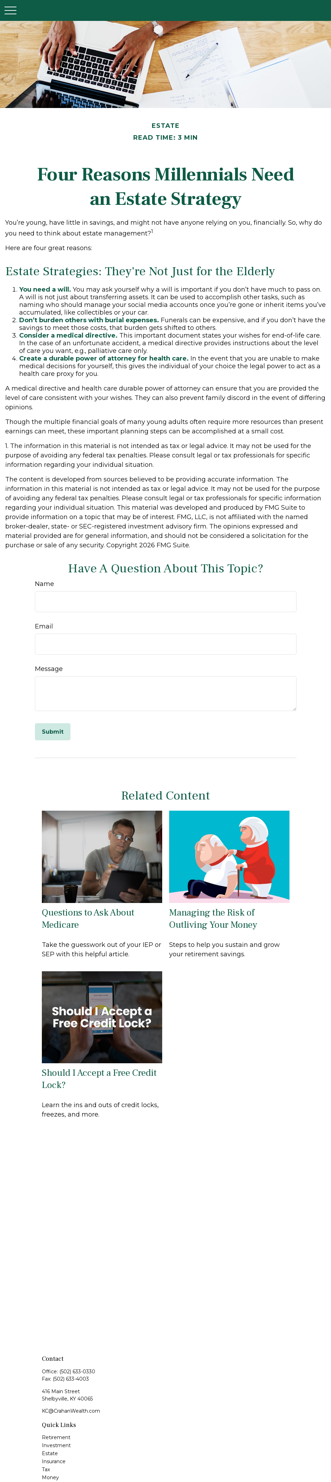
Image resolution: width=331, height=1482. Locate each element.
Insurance (54, 1461)
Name (44, 584)
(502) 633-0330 (77, 1371)
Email (44, 626)
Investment (56, 1445)
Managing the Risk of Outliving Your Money (213, 918)
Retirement (56, 1437)
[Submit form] (52, 731)
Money (50, 1477)
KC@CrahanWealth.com (71, 1411)
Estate (50, 1453)
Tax (46, 1469)
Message (49, 669)
